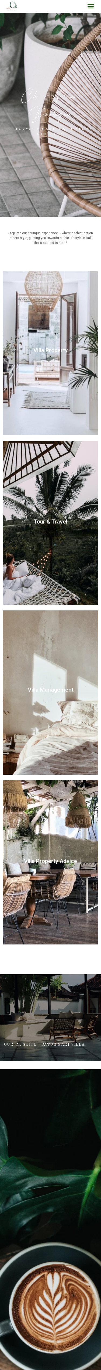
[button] (91, 6)
